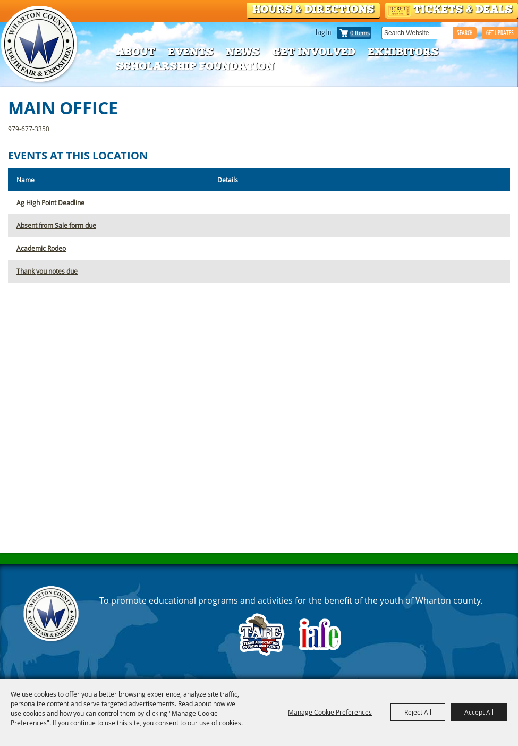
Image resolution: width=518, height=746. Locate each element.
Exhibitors (403, 51)
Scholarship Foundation (195, 66)
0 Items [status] (360, 33)
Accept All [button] (479, 712)
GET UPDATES (500, 33)
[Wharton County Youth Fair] (40, 44)
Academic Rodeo (41, 248)
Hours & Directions (313, 9)
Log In (323, 32)
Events (190, 51)
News (242, 51)
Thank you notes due (47, 271)
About (135, 51)
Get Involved (313, 51)
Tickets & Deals (462, 9)
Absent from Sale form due (56, 225)
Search (464, 33)
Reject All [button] (417, 712)
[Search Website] (417, 33)
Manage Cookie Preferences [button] (330, 712)
